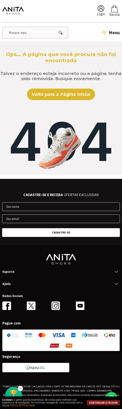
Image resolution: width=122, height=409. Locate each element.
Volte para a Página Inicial (61, 94)
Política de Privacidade (22, 405)
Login (101, 14)
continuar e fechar (103, 402)
